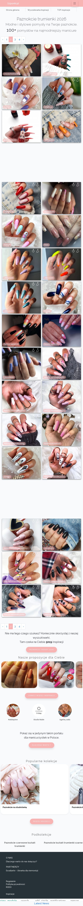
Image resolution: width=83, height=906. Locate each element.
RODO (9, 887)
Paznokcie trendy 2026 (41, 649)
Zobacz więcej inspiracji (41, 695)
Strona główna (12, 10)
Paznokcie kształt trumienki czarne (63, 842)
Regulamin (11, 881)
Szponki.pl (13, 3)
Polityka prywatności (15, 884)
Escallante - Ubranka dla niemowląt (22, 871)
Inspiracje (10, 894)
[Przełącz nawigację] (75, 3)
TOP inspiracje (63, 10)
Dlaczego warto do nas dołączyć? (21, 861)
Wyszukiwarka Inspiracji (38, 10)
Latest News (41, 903)
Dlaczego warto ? (41, 745)
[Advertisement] (41, 162)
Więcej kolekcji (41, 821)
